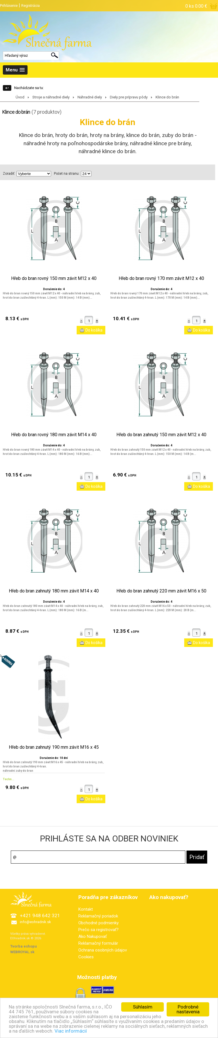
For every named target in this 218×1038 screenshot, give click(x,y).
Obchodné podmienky (98, 922)
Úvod (20, 97)
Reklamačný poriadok (98, 916)
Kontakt (85, 909)
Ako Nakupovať (92, 936)
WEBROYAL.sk (22, 952)
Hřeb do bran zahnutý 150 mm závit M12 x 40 (161, 435)
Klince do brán (167, 97)
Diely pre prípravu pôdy (129, 97)
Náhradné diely (89, 97)
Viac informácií (70, 1034)
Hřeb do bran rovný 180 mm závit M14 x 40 (54, 435)
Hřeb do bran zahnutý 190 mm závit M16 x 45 (54, 747)
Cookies (86, 956)
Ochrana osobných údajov (102, 950)
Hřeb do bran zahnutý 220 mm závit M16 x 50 (161, 591)
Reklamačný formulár (98, 943)
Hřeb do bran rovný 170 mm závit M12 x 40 (161, 278)
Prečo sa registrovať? (98, 929)
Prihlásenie (9, 5)
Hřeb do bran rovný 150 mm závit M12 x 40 (54, 278)
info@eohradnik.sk (35, 922)
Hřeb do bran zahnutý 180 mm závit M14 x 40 (54, 591)
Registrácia (30, 5)
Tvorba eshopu (23, 946)
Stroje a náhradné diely (51, 97)
